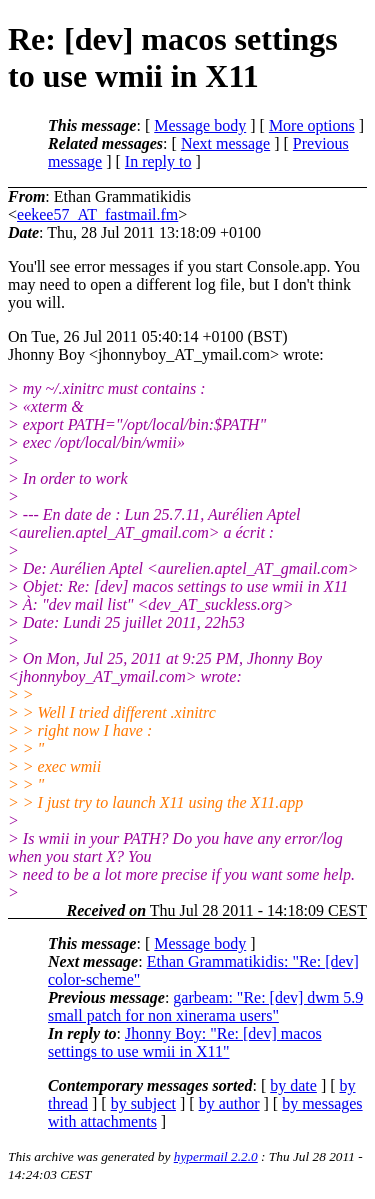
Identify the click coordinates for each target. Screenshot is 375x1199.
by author (229, 1103)
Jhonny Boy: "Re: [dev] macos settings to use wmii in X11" (185, 1042)
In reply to (158, 161)
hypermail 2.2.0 (216, 1156)
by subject (143, 1103)
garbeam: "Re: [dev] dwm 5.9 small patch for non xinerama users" (205, 1006)
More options (312, 125)
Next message (225, 143)
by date (293, 1085)
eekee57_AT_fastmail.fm (97, 214)
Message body (200, 125)
